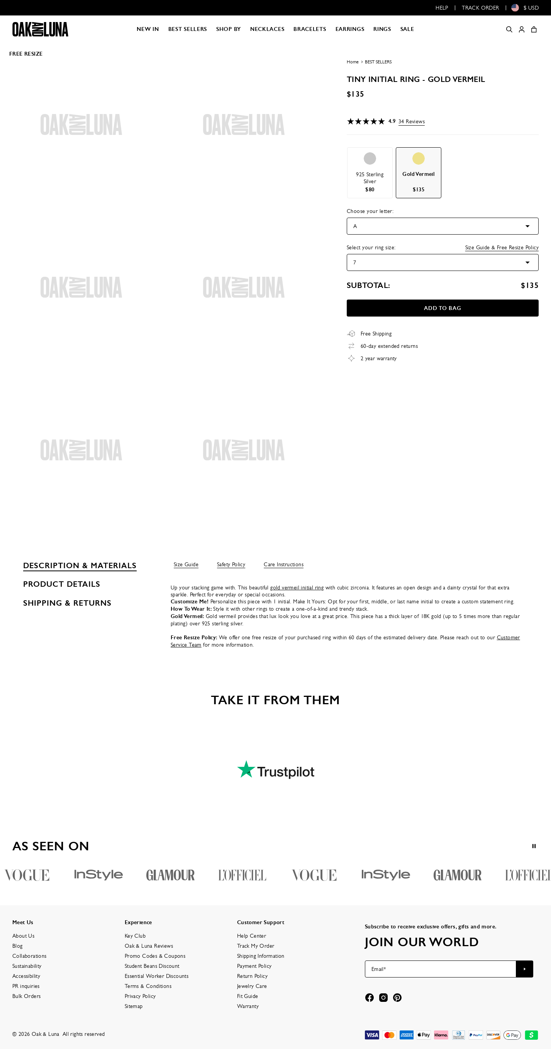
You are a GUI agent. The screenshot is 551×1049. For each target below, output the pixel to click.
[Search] (509, 29)
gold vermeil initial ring (297, 587)
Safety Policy (231, 564)
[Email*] (440, 969)
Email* (378, 969)
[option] (370, 172)
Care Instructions (283, 564)
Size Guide (186, 564)
